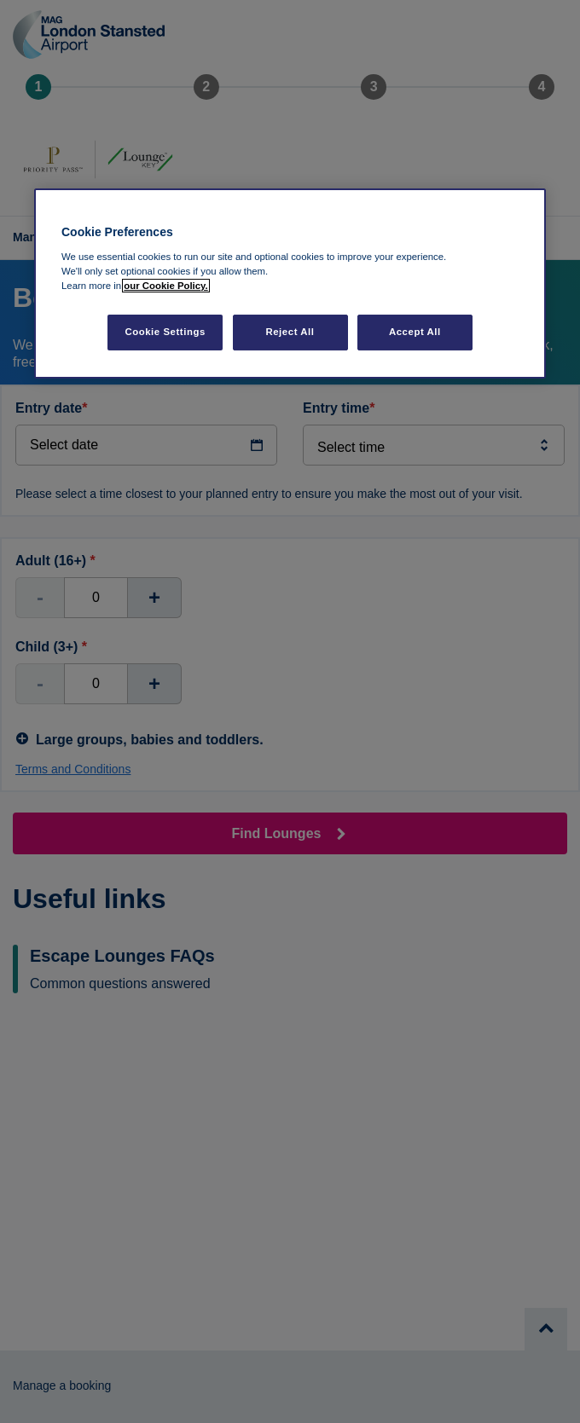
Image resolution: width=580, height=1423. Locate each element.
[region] (290, 283)
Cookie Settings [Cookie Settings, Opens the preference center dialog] (165, 332)
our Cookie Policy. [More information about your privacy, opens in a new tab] (165, 286)
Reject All (289, 332)
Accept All (415, 332)
